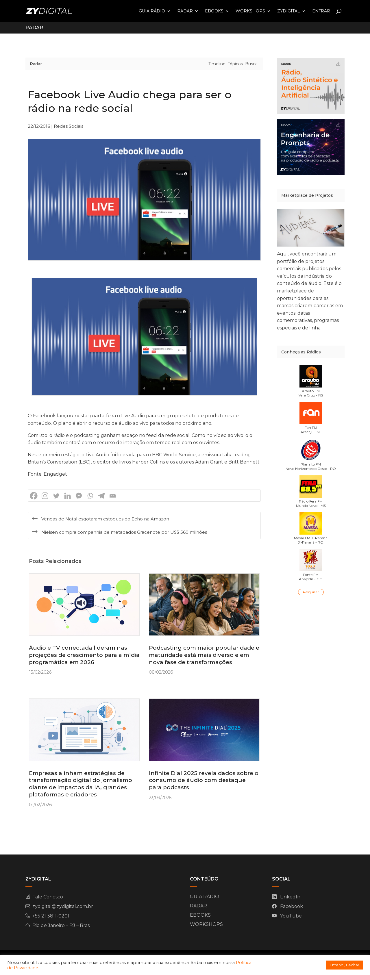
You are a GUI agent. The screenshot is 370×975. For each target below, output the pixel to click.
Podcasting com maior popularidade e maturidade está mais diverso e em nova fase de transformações (204, 654)
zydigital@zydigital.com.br (62, 906)
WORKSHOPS (250, 11)
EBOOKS (214, 11)
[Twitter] (56, 496)
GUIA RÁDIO (152, 11)
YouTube (291, 916)
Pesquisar (311, 592)
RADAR (185, 11)
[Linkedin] (67, 496)
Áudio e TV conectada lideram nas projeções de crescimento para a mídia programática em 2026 (84, 654)
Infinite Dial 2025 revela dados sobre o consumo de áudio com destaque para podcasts (203, 780)
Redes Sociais (68, 126)
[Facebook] (34, 496)
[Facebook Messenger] (79, 496)
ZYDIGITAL (288, 11)
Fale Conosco (47, 897)
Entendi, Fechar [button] (344, 965)
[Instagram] (45, 496)
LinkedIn (290, 897)
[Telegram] (101, 496)
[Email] (113, 496)
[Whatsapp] (90, 496)
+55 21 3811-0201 (50, 916)
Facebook (291, 906)
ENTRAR (321, 11)
